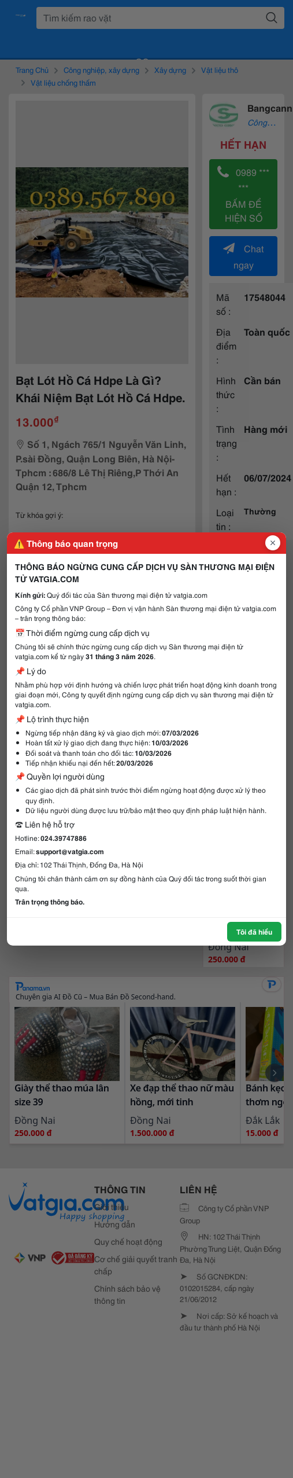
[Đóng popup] (272, 542)
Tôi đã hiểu (254, 931)
